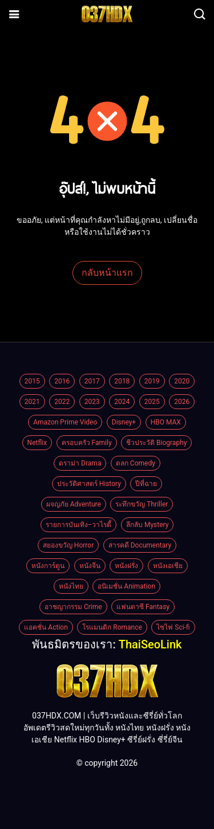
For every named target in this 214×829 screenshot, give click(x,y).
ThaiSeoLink (150, 644)
